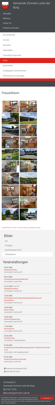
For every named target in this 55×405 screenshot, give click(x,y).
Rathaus (6, 18)
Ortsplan (9, 245)
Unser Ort (7, 23)
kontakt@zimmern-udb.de (17, 393)
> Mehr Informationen (10, 403)
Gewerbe (7, 45)
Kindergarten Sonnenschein (14, 70)
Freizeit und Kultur (11, 28)
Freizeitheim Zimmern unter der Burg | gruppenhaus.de (21, 228)
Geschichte (8, 65)
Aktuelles (7, 13)
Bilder (5, 60)
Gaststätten (8, 50)
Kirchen (6, 40)
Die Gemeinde (9, 35)
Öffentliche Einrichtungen (13, 76)
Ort (6, 241)
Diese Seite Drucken (12, 371)
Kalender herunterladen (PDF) (15, 368)
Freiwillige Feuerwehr (12, 55)
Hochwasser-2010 (13, 250)
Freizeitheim (10, 254)
